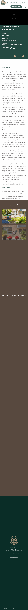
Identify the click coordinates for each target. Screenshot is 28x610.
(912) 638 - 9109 (14, 554)
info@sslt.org (14, 557)
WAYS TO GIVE (16, 5)
